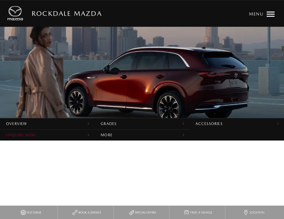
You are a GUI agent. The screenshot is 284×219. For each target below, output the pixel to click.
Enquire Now (21, 135)
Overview (16, 124)
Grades (108, 124)
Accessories (209, 124)
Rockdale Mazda (67, 13)
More (107, 135)
